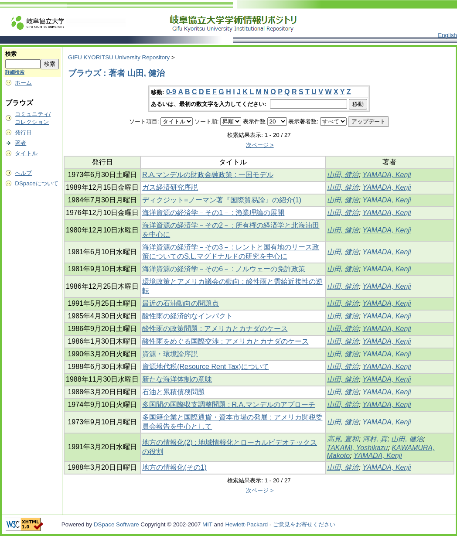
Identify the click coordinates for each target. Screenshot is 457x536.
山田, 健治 (343, 174)
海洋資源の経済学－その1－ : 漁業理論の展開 (213, 212)
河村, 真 (374, 439)
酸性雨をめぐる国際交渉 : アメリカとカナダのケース (225, 341)
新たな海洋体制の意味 (177, 379)
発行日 (23, 132)
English (447, 35)
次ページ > (260, 145)
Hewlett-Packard (246, 524)
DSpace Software (116, 524)
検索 (11, 54)
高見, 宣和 (343, 439)
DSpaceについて (36, 183)
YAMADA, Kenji (386, 174)
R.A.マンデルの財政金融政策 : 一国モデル (207, 174)
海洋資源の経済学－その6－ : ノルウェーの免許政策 (223, 269)
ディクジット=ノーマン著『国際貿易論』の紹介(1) (221, 200)
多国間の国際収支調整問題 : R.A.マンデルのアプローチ (228, 404)
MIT (207, 524)
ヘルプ (23, 173)
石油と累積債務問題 (173, 392)
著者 (20, 143)
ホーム (23, 82)
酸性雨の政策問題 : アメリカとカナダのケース (214, 328)
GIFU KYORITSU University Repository (119, 57)
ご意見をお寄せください (304, 524)
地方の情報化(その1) (174, 467)
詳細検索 (14, 72)
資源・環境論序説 (170, 354)
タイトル (26, 153)
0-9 (171, 92)
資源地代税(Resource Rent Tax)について (205, 366)
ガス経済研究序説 (170, 187)
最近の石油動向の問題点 (180, 303)
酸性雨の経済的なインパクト (187, 316)
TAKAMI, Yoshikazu (357, 447)
